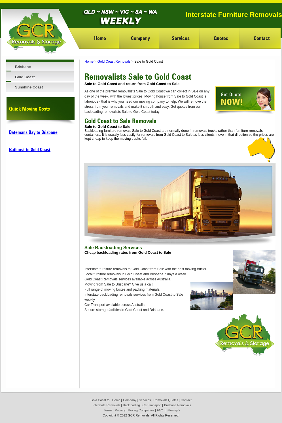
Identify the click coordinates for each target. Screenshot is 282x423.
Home (100, 38)
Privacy (120, 410)
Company (140, 38)
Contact (262, 38)
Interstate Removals (106, 405)
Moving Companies (141, 410)
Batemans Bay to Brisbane (33, 132)
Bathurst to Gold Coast (29, 149)
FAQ (160, 410)
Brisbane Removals (177, 405)
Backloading (131, 405)
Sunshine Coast (29, 87)
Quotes (221, 38)
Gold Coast (25, 77)
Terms (108, 410)
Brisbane (23, 67)
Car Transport (152, 405)
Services (181, 38)
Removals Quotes (165, 400)
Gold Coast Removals (114, 62)
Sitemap (172, 410)
